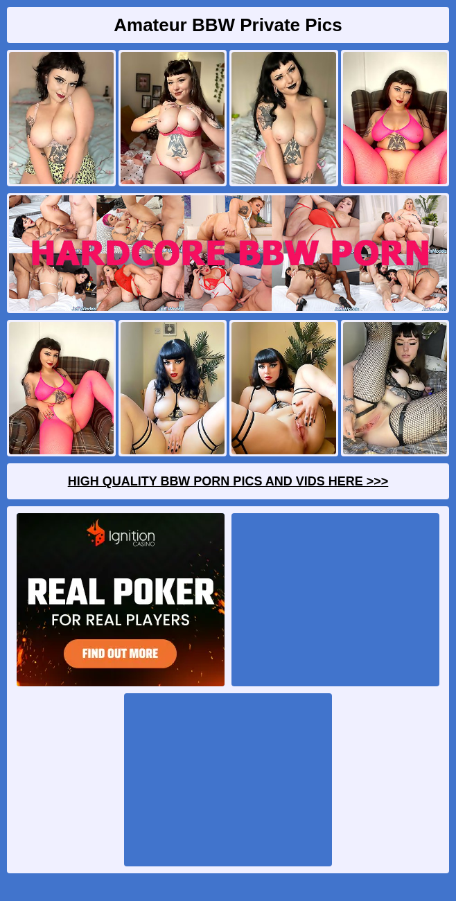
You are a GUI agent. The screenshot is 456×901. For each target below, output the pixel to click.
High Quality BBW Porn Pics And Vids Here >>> (228, 481)
